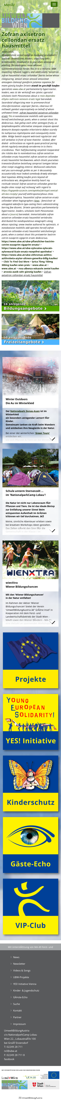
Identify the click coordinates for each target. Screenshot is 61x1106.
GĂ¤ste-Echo (20, 997)
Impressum (19, 1024)
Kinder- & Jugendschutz (26, 990)
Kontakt (17, 1010)
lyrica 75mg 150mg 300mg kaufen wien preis (27, 263)
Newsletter (19, 963)
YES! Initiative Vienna (24, 984)
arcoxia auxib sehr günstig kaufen (22, 271)
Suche (16, 1004)
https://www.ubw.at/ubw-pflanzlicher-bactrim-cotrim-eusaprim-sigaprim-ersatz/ (28, 243)
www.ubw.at (19, 89)
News (37, 200)
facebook (9, 1059)
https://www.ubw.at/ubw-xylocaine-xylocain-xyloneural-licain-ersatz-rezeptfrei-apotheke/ (27, 250)
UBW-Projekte (21, 977)
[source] (14, 214)
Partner (17, 1017)
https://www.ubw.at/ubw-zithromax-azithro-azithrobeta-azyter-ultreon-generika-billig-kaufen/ (30, 256)
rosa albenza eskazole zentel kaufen (39, 268)
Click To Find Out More (16, 261)
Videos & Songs (21, 970)
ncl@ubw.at (10, 1050)
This (10, 116)
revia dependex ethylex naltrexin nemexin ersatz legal (28, 97)
